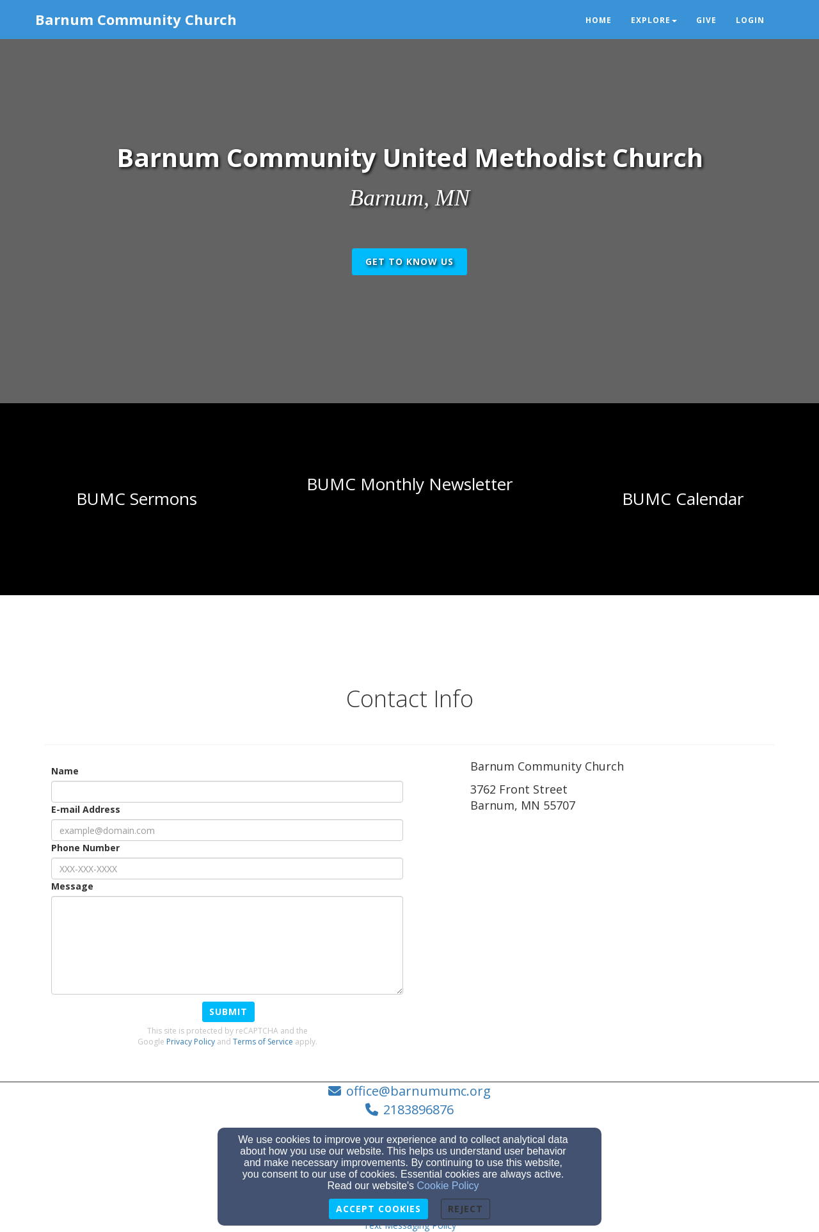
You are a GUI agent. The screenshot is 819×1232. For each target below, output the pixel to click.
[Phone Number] (227, 868)
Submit (228, 1011)
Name (65, 771)
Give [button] (706, 20)
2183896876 (418, 1109)
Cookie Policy (448, 1185)
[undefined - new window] (682, 499)
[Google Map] (622, 912)
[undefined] (136, 499)
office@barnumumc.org (418, 1091)
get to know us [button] (409, 261)
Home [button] (598, 20)
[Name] (227, 792)
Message (72, 886)
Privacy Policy (190, 1041)
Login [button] (750, 20)
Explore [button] (654, 20)
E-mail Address (85, 809)
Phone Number (85, 848)
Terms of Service (263, 1041)
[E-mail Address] (227, 830)
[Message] (227, 945)
